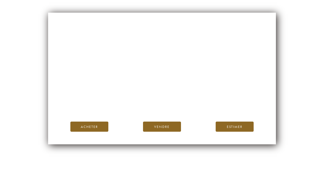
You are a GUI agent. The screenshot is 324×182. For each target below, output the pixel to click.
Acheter (89, 126)
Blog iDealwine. (196, 100)
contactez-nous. (192, 106)
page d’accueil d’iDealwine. (223, 94)
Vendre (162, 126)
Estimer (234, 126)
